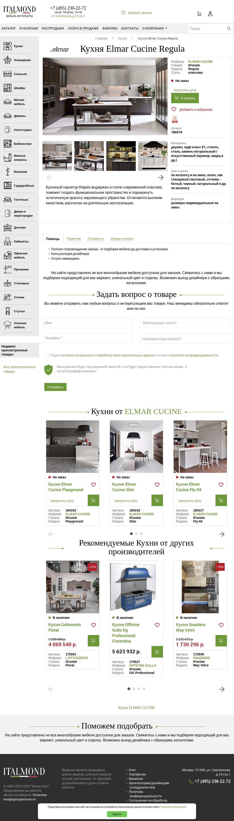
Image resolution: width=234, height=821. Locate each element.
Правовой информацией (173, 806)
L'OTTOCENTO (77, 654)
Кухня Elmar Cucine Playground (65, 485)
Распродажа (53, 28)
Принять (116, 814)
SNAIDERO (201, 654)
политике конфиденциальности (194, 356)
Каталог (9, 28)
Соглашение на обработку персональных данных (148, 798)
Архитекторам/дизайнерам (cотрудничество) (149, 781)
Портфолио (137, 770)
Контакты (129, 28)
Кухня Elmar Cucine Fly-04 (188, 485)
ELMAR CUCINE (200, 61)
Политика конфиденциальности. (25, 793)
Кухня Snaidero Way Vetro (190, 623)
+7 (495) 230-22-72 (68, 8)
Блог (132, 766)
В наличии (29, 28)
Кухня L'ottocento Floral (64, 623)
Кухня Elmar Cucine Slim (124, 485)
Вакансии (136, 775)
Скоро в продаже (83, 28)
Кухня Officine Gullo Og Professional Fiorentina (126, 629)
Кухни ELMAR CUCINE (136, 703)
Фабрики (109, 28)
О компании (154, 28)
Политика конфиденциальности (145, 790)
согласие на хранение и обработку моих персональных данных (107, 356)
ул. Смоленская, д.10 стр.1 (68, 16)
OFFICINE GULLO (142, 662)
